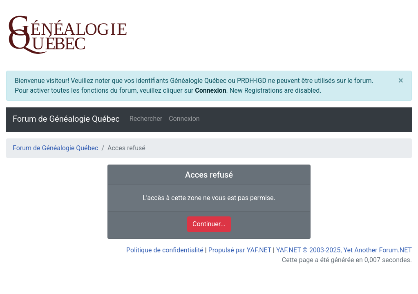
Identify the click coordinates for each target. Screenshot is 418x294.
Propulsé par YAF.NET (239, 250)
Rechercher (146, 118)
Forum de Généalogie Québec (66, 119)
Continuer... (209, 224)
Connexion (210, 90)
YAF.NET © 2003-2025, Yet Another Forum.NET (344, 250)
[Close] (400, 80)
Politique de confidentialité (164, 250)
